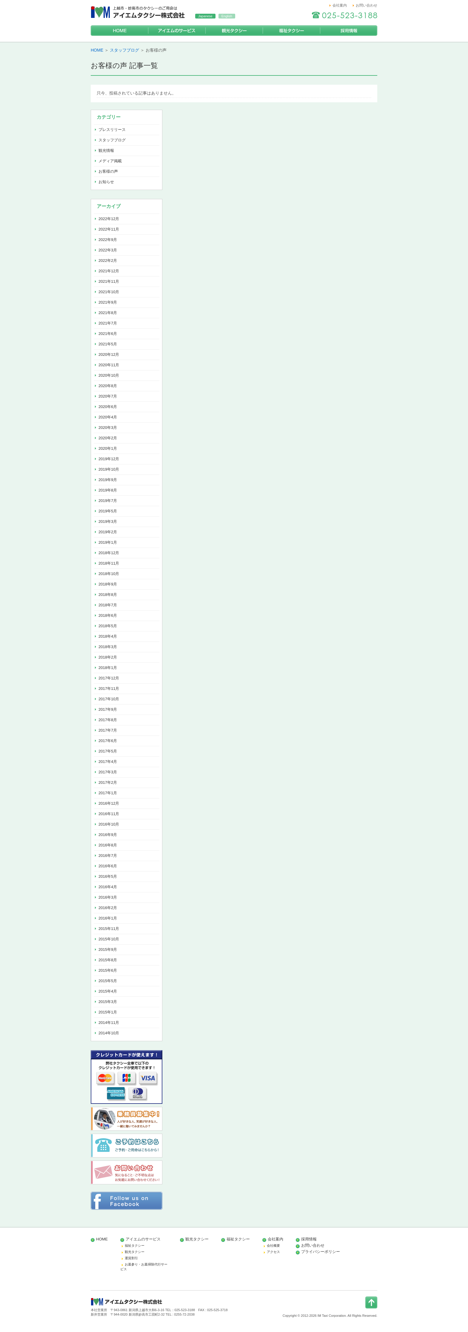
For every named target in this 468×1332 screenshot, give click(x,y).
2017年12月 (108, 678)
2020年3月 (107, 427)
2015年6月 (107, 970)
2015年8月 (107, 960)
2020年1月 (107, 448)
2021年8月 (107, 312)
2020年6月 (107, 406)
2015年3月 (107, 1001)
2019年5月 (107, 511)
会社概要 (273, 1245)
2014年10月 (108, 1033)
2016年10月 (108, 824)
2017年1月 (107, 793)
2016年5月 (107, 876)
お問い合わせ (366, 5)
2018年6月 (107, 615)
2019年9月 (107, 480)
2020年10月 (108, 375)
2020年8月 (107, 386)
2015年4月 (107, 991)
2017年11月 (108, 688)
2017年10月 (108, 699)
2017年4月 (107, 761)
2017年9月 (107, 709)
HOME (119, 30)
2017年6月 (107, 740)
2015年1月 (107, 1012)
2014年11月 (108, 1022)
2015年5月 (107, 981)
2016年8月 (107, 845)
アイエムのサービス (176, 30)
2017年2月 (107, 782)
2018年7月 (107, 605)
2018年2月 (107, 657)
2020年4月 (107, 417)
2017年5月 (107, 751)
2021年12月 (108, 271)
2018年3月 (107, 647)
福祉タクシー (291, 30)
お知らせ (106, 182)
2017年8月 (107, 720)
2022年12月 (108, 219)
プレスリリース (112, 129)
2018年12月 (108, 553)
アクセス (273, 1252)
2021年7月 (107, 323)
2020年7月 (107, 396)
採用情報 (348, 30)
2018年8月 (107, 594)
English (226, 16)
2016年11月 (108, 814)
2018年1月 (107, 667)
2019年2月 (107, 532)
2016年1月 (107, 918)
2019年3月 (107, 521)
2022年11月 (108, 229)
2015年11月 (108, 928)
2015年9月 (107, 949)
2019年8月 (107, 490)
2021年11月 (108, 281)
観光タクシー (234, 30)
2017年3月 (107, 772)
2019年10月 (108, 469)
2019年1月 (107, 542)
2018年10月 (108, 573)
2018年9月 (107, 584)
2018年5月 (107, 626)
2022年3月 (107, 250)
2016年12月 (108, 803)
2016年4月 (107, 887)
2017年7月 (107, 730)
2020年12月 (108, 354)
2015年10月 (108, 939)
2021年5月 (107, 344)
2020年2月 (107, 438)
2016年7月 (107, 855)
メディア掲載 (110, 161)
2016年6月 (107, 866)
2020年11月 (108, 365)
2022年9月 (107, 239)
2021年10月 (108, 292)
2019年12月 (108, 459)
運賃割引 (131, 1258)
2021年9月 (107, 302)
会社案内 (339, 5)
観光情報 (106, 150)
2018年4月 (107, 636)
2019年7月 (107, 500)
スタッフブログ (124, 50)
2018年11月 (108, 563)
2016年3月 (107, 897)
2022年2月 (107, 260)
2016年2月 (107, 907)
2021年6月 (107, 333)
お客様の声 (108, 171)
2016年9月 (107, 834)
